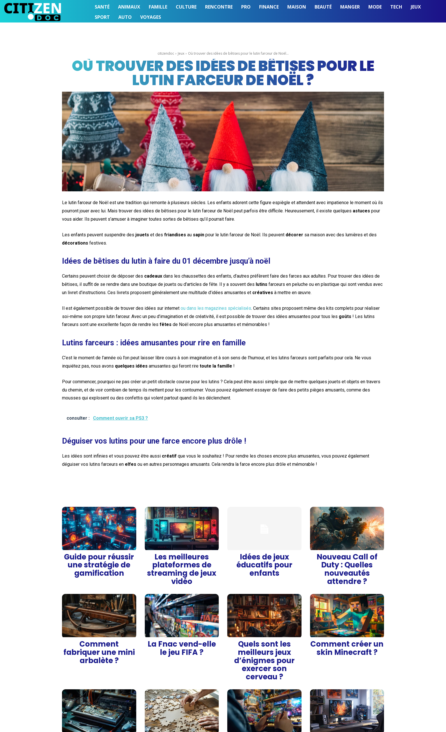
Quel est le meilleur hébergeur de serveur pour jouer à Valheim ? (346, 688)
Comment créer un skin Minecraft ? (347, 621)
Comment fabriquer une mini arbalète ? (99, 621)
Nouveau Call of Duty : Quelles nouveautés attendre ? (347, 557)
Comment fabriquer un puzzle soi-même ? (182, 688)
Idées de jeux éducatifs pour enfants (264, 557)
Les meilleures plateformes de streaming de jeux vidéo (181, 557)
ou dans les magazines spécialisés (216, 308)
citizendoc (166, 53)
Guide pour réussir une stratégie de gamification (99, 557)
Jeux (181, 53)
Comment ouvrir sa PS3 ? (99, 686)
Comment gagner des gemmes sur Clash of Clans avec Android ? (264, 688)
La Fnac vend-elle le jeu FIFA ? (181, 618)
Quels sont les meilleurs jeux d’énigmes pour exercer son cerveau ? (264, 623)
